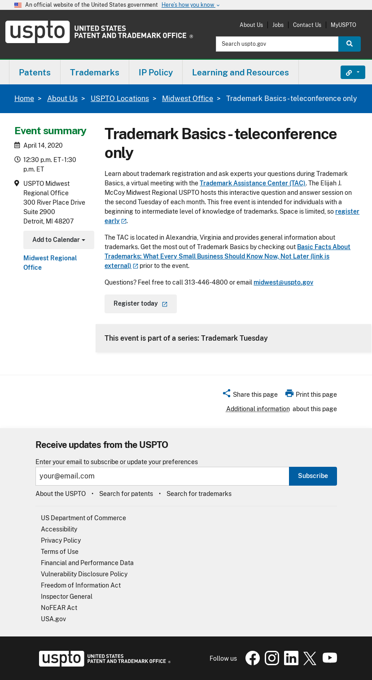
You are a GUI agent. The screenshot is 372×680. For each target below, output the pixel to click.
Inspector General (66, 596)
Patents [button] (35, 72)
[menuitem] (35, 72)
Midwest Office (187, 98)
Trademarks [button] (94, 72)
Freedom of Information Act (81, 585)
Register (141, 303)
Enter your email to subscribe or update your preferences (116, 462)
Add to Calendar (57, 241)
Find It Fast (346, 72)
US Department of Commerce (83, 518)
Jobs (278, 25)
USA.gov (53, 619)
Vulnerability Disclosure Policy (84, 574)
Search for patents (126, 493)
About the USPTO (60, 493)
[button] (250, 395)
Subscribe (313, 475)
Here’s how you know (191, 5)
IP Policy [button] (156, 72)
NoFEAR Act (59, 607)
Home (24, 98)
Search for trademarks (199, 493)
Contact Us (307, 25)
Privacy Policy (61, 540)
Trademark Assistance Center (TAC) (253, 183)
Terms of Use (60, 551)
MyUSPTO (343, 25)
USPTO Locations (120, 98)
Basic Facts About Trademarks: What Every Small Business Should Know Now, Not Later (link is (227, 256)
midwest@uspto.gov (283, 282)
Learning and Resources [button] (240, 72)
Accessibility (59, 529)
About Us (251, 25)
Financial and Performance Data (87, 562)
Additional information (258, 408)
